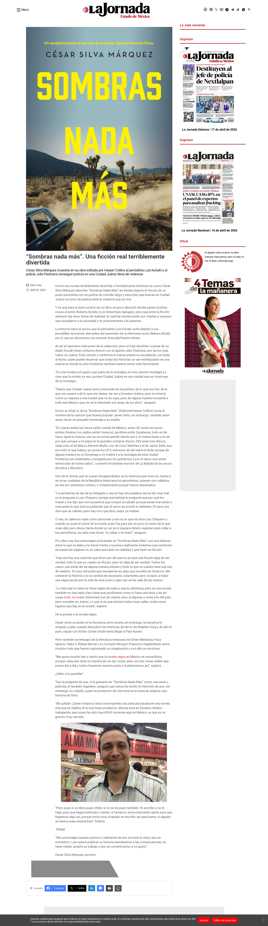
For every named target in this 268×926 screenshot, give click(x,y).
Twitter (77, 888)
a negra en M (124, 657)
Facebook (55, 888)
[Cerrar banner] (263, 920)
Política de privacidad (224, 920)
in (91, 888)
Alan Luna (36, 285)
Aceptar (204, 920)
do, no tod (74, 597)
